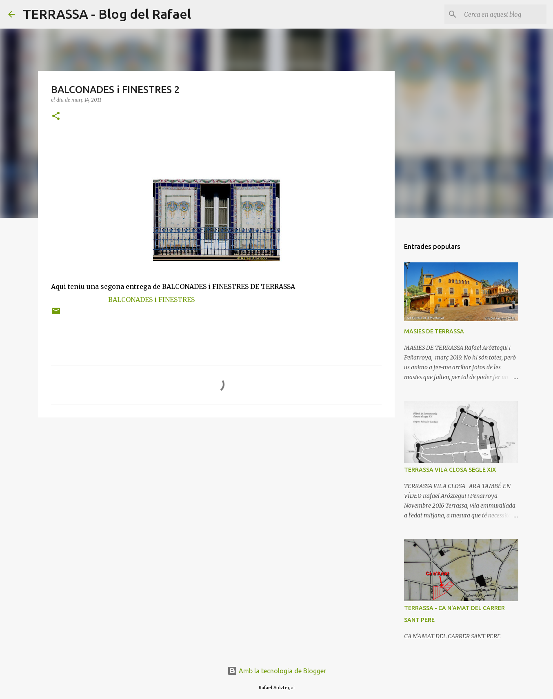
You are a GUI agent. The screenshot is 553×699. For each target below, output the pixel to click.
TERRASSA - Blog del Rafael (107, 14)
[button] (56, 116)
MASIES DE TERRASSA (434, 331)
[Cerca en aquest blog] (503, 14)
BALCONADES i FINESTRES (151, 299)
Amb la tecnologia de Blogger (276, 671)
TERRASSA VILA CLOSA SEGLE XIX (450, 469)
